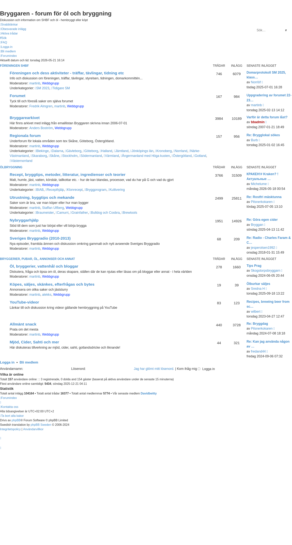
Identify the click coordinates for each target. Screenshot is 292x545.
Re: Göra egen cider (262, 220)
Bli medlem (29, 362)
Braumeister (44, 212)
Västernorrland (21, 161)
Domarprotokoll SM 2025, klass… (266, 75)
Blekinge (42, 151)
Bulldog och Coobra (105, 212)
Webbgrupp (50, 83)
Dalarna (57, 151)
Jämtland (121, 151)
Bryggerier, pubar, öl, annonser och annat (37, 258)
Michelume (259, 184)
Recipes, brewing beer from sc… (268, 304)
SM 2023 (42, 88)
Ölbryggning (11, 167)
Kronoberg (163, 151)
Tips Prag (254, 266)
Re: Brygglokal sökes (263, 135)
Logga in (7, 362)
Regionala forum (25, 135)
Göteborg (90, 151)
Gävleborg (73, 151)
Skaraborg (39, 156)
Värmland (111, 156)
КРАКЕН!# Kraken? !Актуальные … (262, 176)
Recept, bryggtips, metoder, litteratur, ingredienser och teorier (68, 174)
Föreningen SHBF (14, 65)
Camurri (62, 212)
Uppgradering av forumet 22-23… (269, 97)
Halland (106, 151)
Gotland (199, 156)
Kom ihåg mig (188, 369)
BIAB (39, 190)
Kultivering (116, 190)
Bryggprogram (96, 190)
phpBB (16, 420)
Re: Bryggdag (257, 324)
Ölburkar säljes (258, 284)
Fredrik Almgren (41, 106)
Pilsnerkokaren (261, 202)
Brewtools (129, 212)
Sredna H (258, 288)
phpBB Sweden (41, 424)
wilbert (255, 311)
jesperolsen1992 (263, 247)
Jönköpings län (141, 151)
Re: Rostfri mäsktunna (264, 197)
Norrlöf (256, 82)
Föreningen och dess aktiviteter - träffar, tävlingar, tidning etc (67, 73)
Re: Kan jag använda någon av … (268, 344)
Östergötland (182, 156)
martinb (34, 83)
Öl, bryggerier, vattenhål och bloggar (44, 266)
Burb (254, 140)
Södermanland (90, 156)
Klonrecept (74, 190)
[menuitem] (13, 29)
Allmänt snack (23, 324)
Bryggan (257, 225)
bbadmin (257, 122)
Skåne (54, 156)
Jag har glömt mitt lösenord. (154, 369)
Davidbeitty (149, 393)
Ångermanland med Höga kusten (145, 156)
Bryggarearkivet (25, 118)
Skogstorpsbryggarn (265, 270)
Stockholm (69, 156)
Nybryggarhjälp (24, 220)
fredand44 (258, 351)
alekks (46, 294)
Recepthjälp (54, 190)
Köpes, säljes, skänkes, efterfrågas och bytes (52, 284)
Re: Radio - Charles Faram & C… (269, 240)
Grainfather (79, 212)
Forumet (17, 96)
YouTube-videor (24, 302)
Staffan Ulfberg (53, 208)
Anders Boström (41, 128)
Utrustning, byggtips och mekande (42, 197)
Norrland (180, 151)
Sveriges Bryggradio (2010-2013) (40, 238)
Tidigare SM (60, 88)
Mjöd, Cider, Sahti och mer (34, 342)
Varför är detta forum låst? (267, 117)
